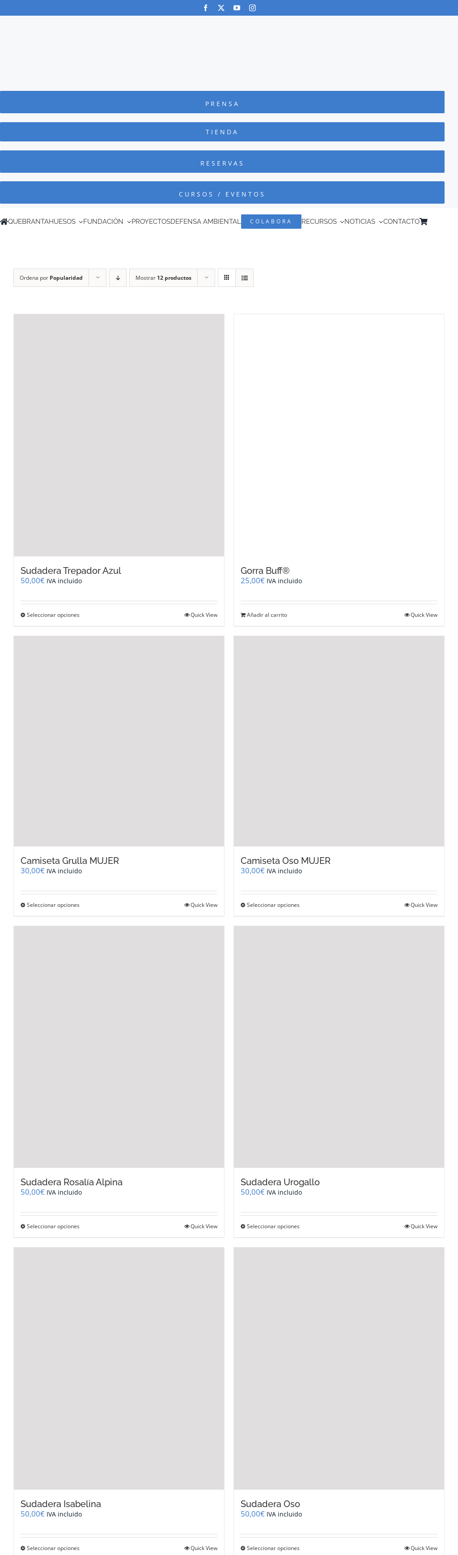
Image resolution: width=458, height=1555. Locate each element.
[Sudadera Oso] (339, 1368)
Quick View (204, 615)
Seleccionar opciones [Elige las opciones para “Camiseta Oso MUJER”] (273, 905)
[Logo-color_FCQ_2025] (229, 24)
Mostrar (163, 278)
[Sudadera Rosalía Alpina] (119, 1047)
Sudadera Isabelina (61, 1504)
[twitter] (221, 7)
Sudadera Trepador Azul (71, 570)
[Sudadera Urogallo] (339, 1047)
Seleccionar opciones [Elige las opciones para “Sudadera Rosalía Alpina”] (53, 1226)
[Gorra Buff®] (339, 435)
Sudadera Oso (270, 1504)
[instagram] (252, 7)
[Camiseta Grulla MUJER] (119, 741)
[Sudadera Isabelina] (119, 1368)
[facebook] (205, 7)
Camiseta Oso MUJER (286, 860)
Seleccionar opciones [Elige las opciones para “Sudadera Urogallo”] (273, 1226)
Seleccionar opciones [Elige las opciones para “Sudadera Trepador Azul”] (53, 615)
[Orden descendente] (118, 278)
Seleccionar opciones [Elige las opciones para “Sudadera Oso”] (273, 1548)
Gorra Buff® (265, 570)
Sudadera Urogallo (280, 1182)
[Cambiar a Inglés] (444, 221)
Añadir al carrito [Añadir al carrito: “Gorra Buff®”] (267, 615)
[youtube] (236, 7)
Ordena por (51, 278)
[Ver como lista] (244, 277)
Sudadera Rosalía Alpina (72, 1182)
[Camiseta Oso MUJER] (339, 741)
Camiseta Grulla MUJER (70, 860)
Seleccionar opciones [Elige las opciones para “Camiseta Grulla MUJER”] (53, 905)
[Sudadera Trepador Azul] (119, 435)
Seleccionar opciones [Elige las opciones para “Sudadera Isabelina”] (53, 1548)
